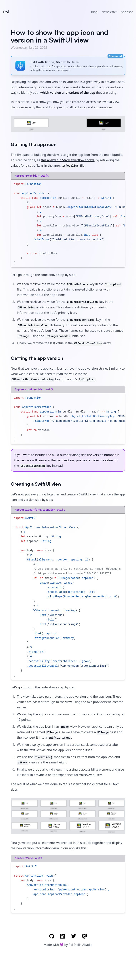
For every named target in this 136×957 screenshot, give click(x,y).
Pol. (6, 11)
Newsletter (109, 12)
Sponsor (127, 12)
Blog (94, 12)
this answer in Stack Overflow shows (67, 160)
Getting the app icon (33, 144)
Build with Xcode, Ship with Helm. (54, 62)
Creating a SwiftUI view (36, 484)
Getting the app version (37, 358)
